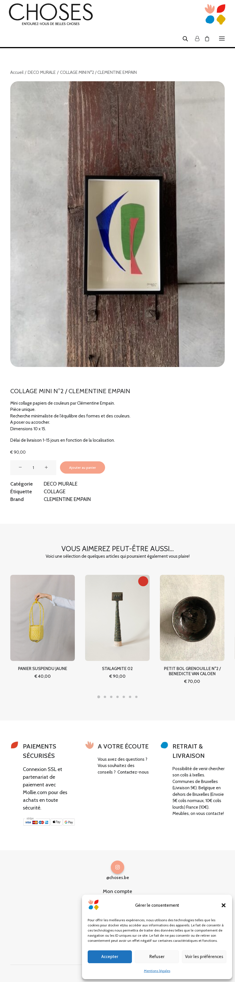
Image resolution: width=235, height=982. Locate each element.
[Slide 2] (105, 696)
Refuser (156, 956)
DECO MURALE (42, 72)
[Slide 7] (136, 696)
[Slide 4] (118, 696)
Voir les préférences (204, 956)
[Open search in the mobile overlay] (183, 38)
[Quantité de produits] (33, 467)
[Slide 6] (130, 696)
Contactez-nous (133, 772)
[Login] (194, 38)
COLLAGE (54, 491)
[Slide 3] (111, 696)
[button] (223, 905)
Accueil (16, 72)
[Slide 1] (99, 696)
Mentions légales (157, 971)
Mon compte (117, 891)
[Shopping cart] (204, 38)
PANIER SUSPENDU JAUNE (42, 647)
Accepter (109, 956)
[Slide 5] (124, 696)
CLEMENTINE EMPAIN (67, 499)
